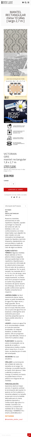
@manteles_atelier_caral (13, 419)
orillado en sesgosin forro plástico (10, 166)
